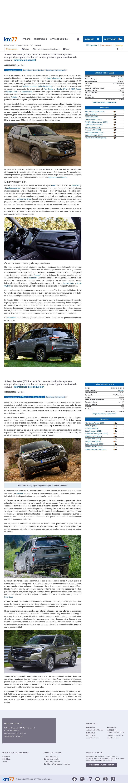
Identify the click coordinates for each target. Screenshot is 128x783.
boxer (53, 185)
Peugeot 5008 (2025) (93, 130)
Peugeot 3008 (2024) (93, 127)
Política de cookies (51, 757)
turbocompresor (13, 188)
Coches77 (6, 757)
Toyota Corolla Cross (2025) (95, 138)
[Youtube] (97, 778)
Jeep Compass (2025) (93, 119)
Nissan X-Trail (12, 92)
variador (19, 493)
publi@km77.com (92, 738)
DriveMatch (6, 759)
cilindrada (75, 185)
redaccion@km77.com (94, 730)
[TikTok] (113, 778)
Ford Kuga (48, 89)
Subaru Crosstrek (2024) (94, 133)
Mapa (17, 730)
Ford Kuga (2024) (91, 117)
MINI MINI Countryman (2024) (96, 122)
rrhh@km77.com (113, 738)
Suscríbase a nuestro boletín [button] (101, 765)
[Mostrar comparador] (113, 39)
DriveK (4, 762)
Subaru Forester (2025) (93, 135)
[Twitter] (82, 778)
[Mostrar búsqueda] (92, 39)
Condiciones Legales (51, 759)
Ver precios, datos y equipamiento (104, 102)
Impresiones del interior (57, 177)
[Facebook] (74, 778)
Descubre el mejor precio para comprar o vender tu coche (42, 485)
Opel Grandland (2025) (93, 125)
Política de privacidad (52, 762)
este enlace (11, 318)
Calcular (121, 79)
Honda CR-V (61, 89)
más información (54, 78)
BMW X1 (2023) (91, 114)
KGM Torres (76, 89)
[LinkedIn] (90, 778)
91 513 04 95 (17, 736)
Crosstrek (33, 278)
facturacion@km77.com (115, 732)
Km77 (10, 39)
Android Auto (68, 283)
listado (14, 97)
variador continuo (30, 86)
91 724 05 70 (21, 734)
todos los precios (45, 86)
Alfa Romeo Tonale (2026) (95, 112)
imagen (37, 275)
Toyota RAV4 (27, 92)
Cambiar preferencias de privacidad (57, 764)
